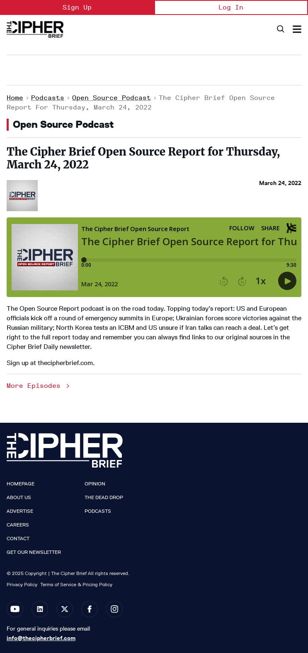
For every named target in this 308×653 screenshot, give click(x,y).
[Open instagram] (114, 609)
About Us (19, 497)
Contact (18, 538)
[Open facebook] (89, 609)
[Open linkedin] (40, 609)
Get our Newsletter (34, 552)
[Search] (280, 29)
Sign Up (77, 7)
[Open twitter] (64, 609)
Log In (230, 7)
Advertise (20, 511)
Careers (18, 525)
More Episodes (39, 386)
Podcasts (47, 98)
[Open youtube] (15, 609)
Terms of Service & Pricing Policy (76, 584)
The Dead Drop (104, 497)
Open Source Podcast (111, 98)
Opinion (95, 484)
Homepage (20, 484)
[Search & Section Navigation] (297, 29)
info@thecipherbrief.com (41, 638)
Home (15, 98)
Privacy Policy (22, 584)
